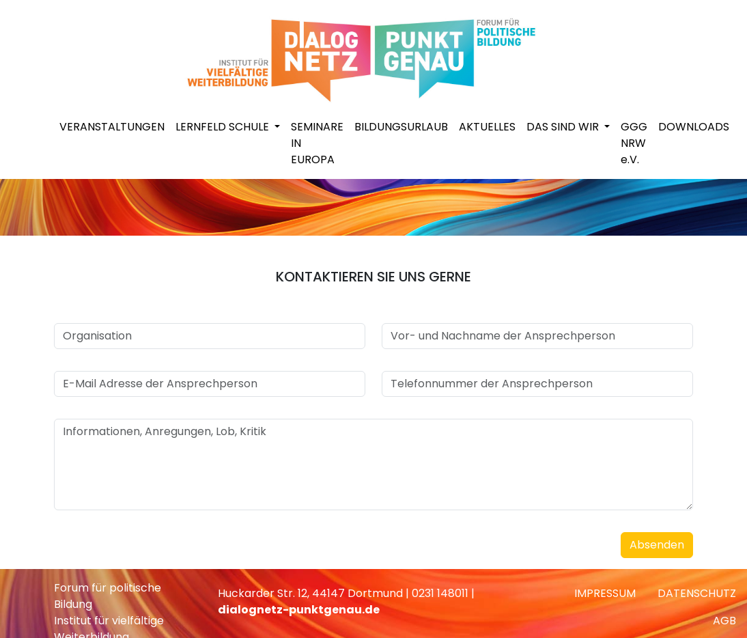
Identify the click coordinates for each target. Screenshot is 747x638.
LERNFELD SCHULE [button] (223, 127)
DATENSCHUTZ (697, 593)
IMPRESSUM (605, 593)
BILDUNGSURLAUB (401, 127)
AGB (724, 620)
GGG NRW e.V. (634, 143)
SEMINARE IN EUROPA (317, 143)
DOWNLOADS (693, 127)
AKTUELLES (487, 127)
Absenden (657, 545)
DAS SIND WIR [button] (564, 127)
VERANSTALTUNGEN (112, 127)
